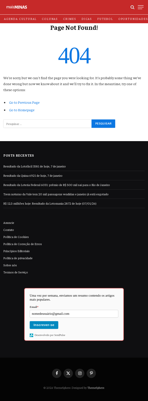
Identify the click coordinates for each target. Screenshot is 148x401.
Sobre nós (10, 265)
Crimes (69, 19)
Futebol (105, 19)
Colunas (50, 19)
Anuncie (8, 222)
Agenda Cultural (20, 19)
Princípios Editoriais (16, 251)
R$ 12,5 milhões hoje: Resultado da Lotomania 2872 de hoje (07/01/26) (49, 203)
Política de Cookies (16, 237)
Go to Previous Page (24, 102)
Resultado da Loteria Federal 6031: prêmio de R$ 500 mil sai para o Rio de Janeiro (56, 185)
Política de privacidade (18, 258)
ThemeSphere (95, 387)
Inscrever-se (44, 325)
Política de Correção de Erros (22, 244)
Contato (8, 230)
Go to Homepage (22, 109)
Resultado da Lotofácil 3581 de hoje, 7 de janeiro (34, 166)
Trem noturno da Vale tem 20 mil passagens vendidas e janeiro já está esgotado (56, 194)
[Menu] (141, 7)
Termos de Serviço (15, 272)
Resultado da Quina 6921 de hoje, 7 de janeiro (32, 175)
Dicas (87, 19)
